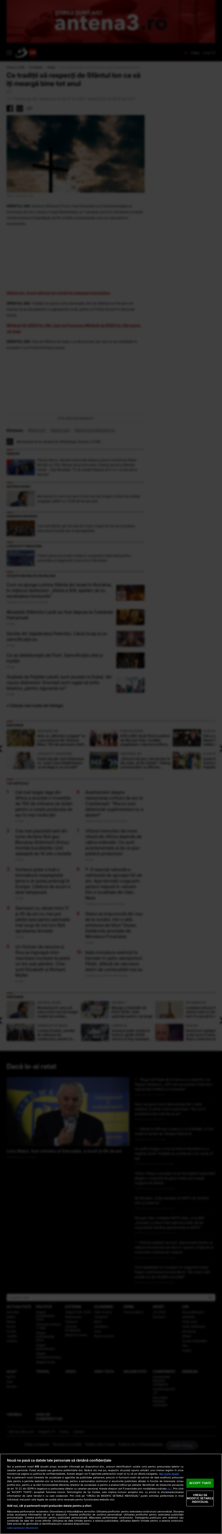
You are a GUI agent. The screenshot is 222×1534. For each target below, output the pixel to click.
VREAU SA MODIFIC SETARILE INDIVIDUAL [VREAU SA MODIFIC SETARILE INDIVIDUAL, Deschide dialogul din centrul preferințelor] (200, 1498)
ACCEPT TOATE (200, 1483)
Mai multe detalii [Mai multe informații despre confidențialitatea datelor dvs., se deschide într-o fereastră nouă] (169, 1473)
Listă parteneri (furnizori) (22, 1527)
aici (169, 1488)
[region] (111, 1494)
